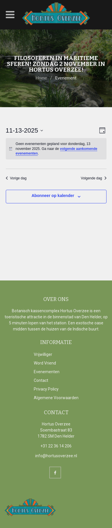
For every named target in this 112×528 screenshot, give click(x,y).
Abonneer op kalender (52, 195)
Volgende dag (93, 178)
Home (41, 77)
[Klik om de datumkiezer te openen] (24, 130)
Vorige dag (16, 178)
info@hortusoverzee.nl (56, 455)
